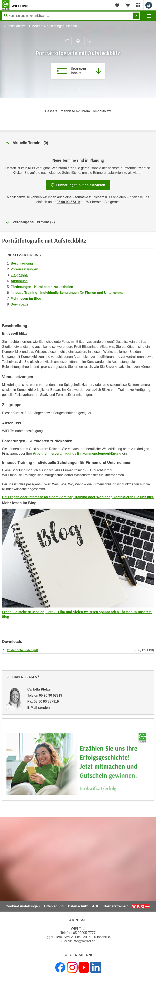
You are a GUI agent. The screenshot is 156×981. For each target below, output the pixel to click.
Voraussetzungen (24, 269)
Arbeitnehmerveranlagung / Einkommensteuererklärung (77, 453)
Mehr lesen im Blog (26, 298)
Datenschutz (78, 906)
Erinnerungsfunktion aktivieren (78, 185)
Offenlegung (54, 906)
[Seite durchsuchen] (71, 16)
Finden (136, 16)
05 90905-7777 (84, 933)
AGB (95, 906)
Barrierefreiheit (116, 906)
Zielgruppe (19, 275)
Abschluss (19, 281)
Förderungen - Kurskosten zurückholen (42, 287)
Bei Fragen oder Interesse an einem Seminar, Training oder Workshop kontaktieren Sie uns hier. (78, 497)
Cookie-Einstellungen (23, 906)
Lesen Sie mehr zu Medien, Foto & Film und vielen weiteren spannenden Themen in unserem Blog (77, 614)
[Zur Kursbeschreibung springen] (78, 71)
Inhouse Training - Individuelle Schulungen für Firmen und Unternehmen (68, 292)
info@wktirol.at (84, 941)
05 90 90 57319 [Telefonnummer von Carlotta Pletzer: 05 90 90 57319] (50, 695)
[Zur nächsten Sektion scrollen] (78, 94)
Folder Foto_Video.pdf (22, 650)
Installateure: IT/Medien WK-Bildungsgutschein (42, 26)
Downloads (19, 304)
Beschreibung (22, 263)
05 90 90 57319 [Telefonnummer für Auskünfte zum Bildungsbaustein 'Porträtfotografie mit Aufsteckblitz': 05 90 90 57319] (68, 202)
